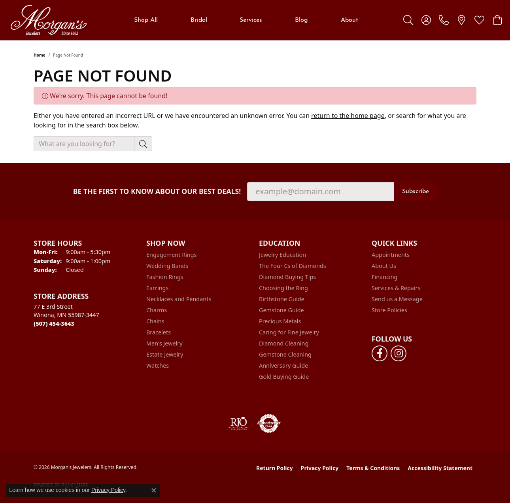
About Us (384, 266)
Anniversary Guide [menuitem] (283, 365)
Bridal (199, 20)
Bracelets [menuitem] (158, 332)
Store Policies (389, 310)
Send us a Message (397, 299)
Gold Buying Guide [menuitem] (284, 376)
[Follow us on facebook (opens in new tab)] (379, 353)
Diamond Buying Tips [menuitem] (287, 277)
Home (39, 55)
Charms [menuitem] (156, 310)
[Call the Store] (54, 323)
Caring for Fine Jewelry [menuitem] (289, 332)
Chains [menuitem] (155, 321)
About (349, 20)
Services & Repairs (396, 288)
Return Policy (274, 468)
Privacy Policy (319, 468)
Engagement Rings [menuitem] (171, 254)
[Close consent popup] (153, 490)
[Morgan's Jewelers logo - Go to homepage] (48, 20)
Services (251, 20)
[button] (408, 20)
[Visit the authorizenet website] (269, 423)
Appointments (391, 254)
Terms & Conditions (373, 468)
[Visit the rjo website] (239, 423)
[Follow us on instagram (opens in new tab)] (398, 353)
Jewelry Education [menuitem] (282, 254)
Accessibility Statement (440, 468)
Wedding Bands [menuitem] (167, 266)
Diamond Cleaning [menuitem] (283, 343)
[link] (444, 20)
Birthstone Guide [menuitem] (281, 299)
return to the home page (348, 115)
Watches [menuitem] (157, 365)
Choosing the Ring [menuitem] (283, 288)
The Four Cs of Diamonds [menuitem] (292, 266)
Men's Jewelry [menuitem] (164, 343)
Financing (384, 277)
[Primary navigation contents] (246, 20)
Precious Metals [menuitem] (280, 321)
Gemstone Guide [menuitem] (281, 310)
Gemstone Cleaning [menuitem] (285, 354)
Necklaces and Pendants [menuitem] (178, 299)
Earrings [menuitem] (157, 288)
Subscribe (415, 191)
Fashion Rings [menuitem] (164, 277)
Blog (301, 20)
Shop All (146, 20)
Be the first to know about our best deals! (157, 191)
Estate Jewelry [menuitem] (164, 354)
